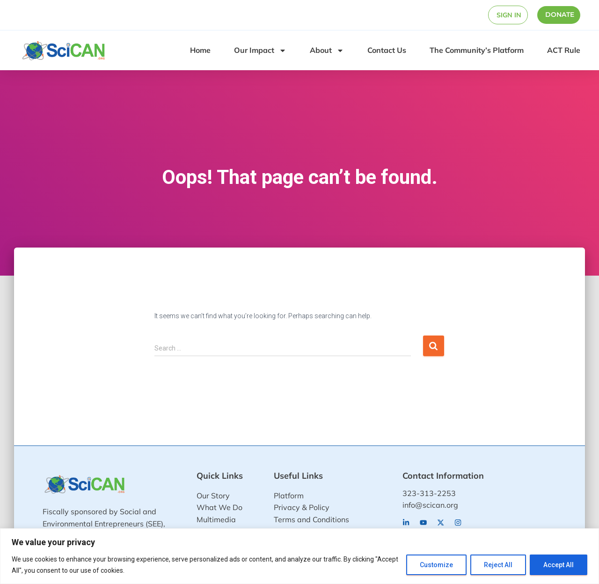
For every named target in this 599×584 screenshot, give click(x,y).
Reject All (498, 565)
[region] (299, 556)
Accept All (558, 565)
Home (200, 50)
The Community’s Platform (477, 50)
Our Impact (260, 50)
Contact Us (386, 50)
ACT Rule (563, 50)
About (327, 50)
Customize (436, 565)
